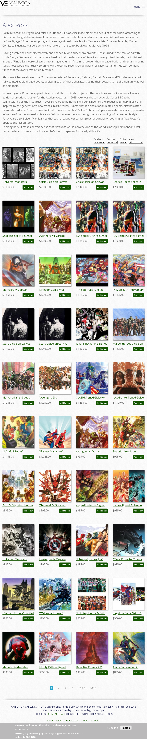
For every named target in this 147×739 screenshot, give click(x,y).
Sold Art (98, 139)
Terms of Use (70, 720)
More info (29, 737)
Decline (113, 728)
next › (82, 687)
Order (123, 139)
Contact (95, 720)
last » (93, 687)
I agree (126, 727)
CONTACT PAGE (57, 713)
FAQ (58, 720)
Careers (85, 720)
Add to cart (28, 187)
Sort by (111, 139)
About (50, 720)
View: (132, 139)
